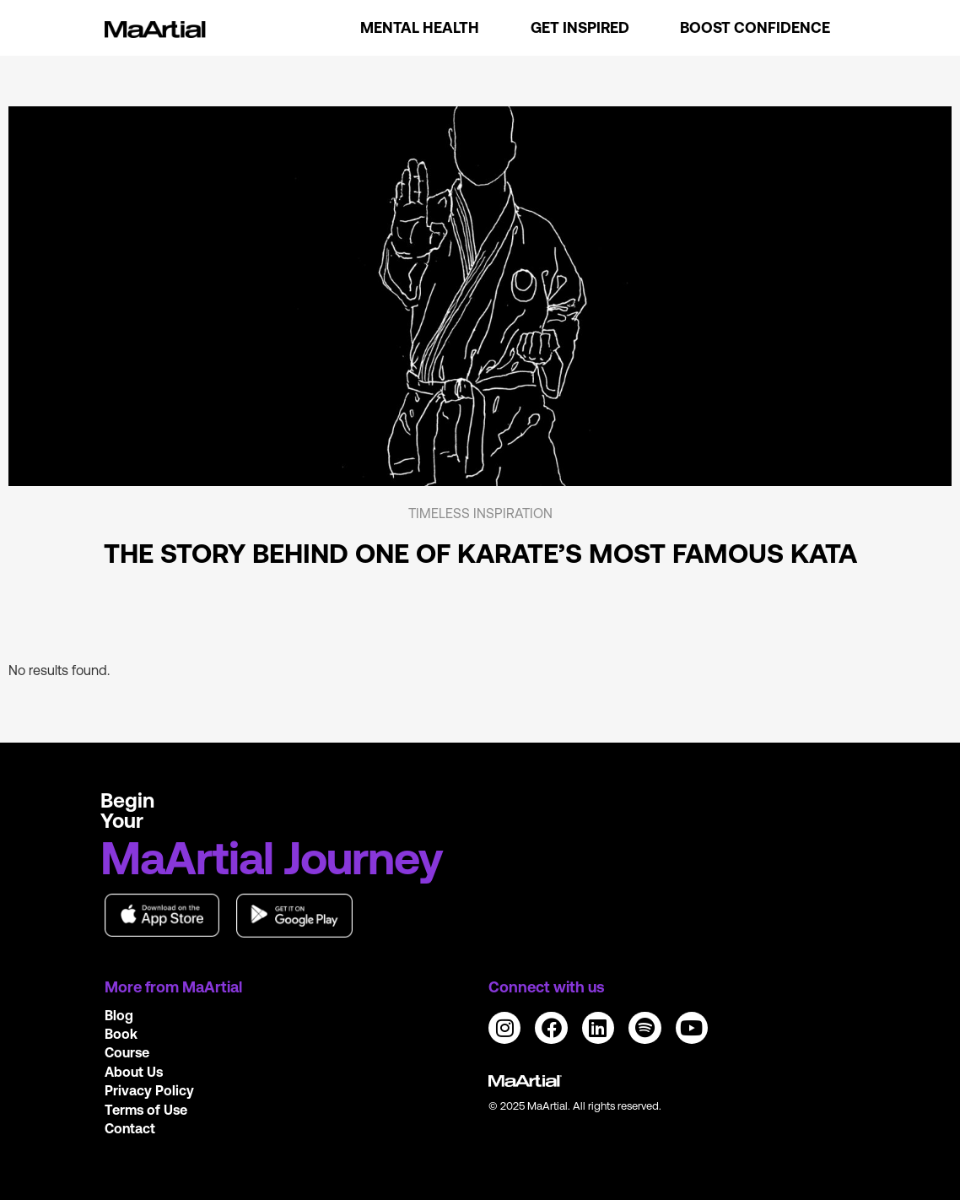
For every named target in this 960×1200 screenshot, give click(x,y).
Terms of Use (146, 1109)
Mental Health (419, 27)
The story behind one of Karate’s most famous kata (480, 553)
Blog (119, 1015)
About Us (134, 1071)
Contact (130, 1128)
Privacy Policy (149, 1090)
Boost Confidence (755, 27)
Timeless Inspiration (480, 513)
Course (127, 1052)
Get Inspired (580, 27)
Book (121, 1033)
